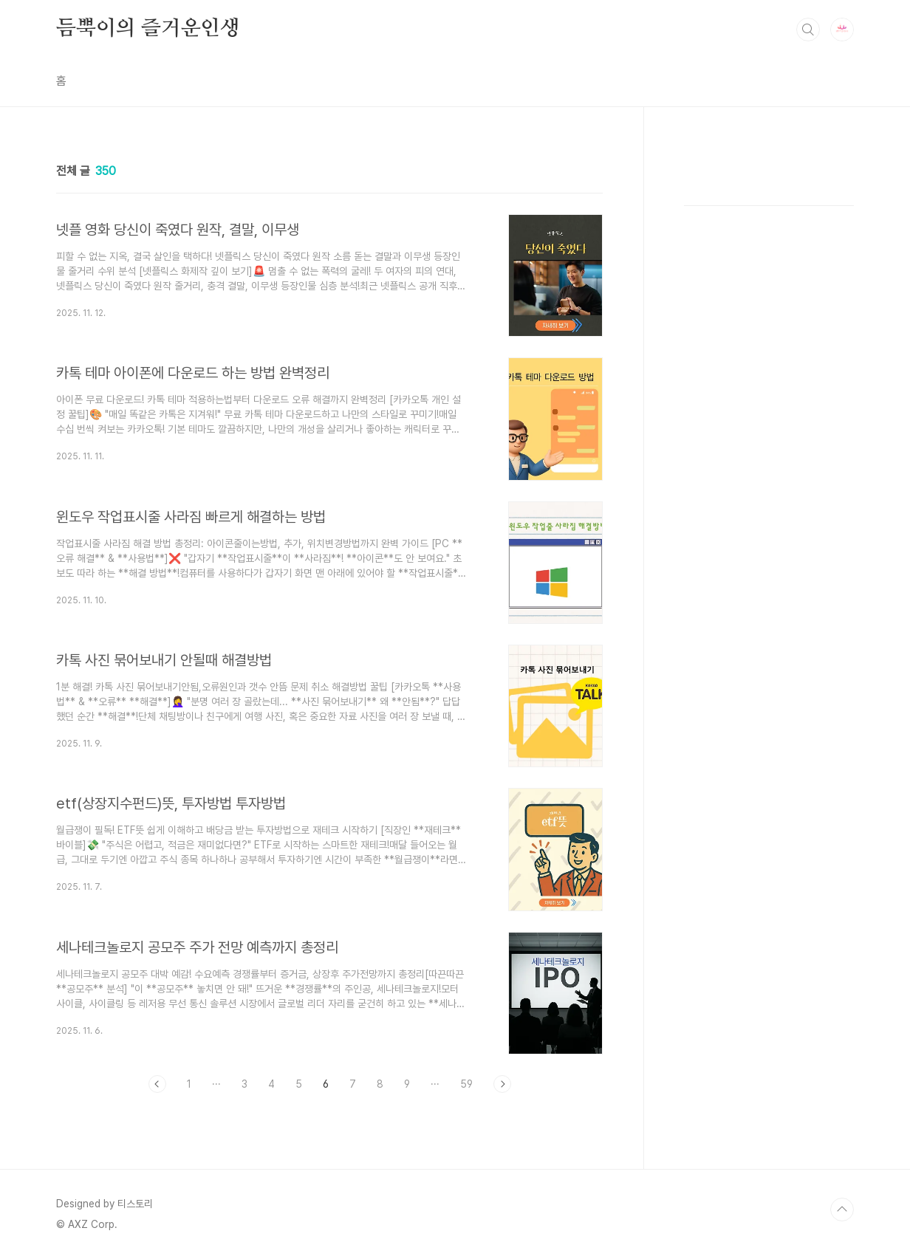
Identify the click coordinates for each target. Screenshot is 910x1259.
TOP (842, 1209)
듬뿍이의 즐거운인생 (148, 28)
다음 (502, 1084)
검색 (808, 29)
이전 (157, 1084)
